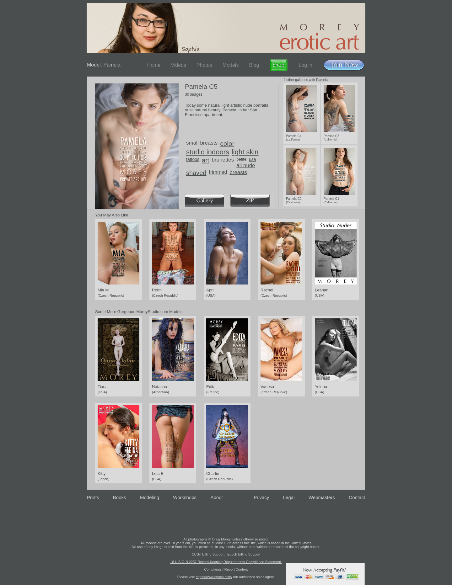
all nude (245, 165)
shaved (196, 172)
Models (231, 65)
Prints (93, 497)
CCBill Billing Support (208, 554)
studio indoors (207, 152)
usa (252, 159)
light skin (245, 152)
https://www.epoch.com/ (214, 577)
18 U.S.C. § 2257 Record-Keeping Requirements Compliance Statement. (226, 562)
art (205, 160)
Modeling (149, 497)
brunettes (223, 160)
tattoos (192, 159)
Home (154, 65)
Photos (204, 65)
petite (241, 159)
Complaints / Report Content (226, 569)
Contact (357, 497)
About (217, 497)
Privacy (261, 497)
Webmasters (322, 497)
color (227, 143)
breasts (238, 172)
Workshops (184, 497)
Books (119, 497)
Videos (178, 65)
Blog (254, 65)
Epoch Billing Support (243, 554)
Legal (289, 497)
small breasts (202, 143)
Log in (305, 65)
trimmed (218, 172)
